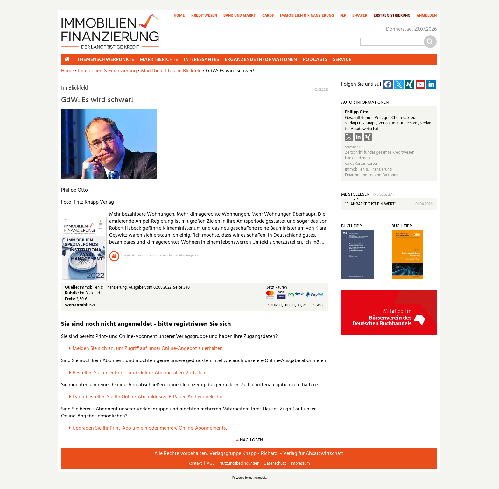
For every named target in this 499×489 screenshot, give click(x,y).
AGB (319, 305)
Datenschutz (275, 463)
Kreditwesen (204, 16)
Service (342, 60)
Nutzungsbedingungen (288, 305)
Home (179, 16)
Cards (268, 16)
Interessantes (201, 60)
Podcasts (315, 60)
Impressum (300, 463)
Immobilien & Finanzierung (307, 16)
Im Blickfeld (189, 71)
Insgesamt (384, 194)
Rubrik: (72, 293)
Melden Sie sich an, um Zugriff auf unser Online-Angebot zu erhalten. (148, 349)
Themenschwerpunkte (105, 60)
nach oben (251, 440)
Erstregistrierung (392, 16)
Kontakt (195, 463)
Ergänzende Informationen (261, 60)
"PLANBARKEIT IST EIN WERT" (370, 204)
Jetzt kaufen (276, 287)
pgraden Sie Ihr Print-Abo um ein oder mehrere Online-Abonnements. (151, 428)
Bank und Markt (239, 16)
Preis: (70, 299)
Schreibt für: (353, 147)
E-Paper (359, 16)
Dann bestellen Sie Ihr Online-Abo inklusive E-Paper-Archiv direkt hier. (149, 397)
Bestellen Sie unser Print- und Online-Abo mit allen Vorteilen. (139, 373)
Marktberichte (156, 71)
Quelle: (72, 287)
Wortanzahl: (76, 305)
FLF (343, 16)
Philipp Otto (356, 112)
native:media (257, 477)
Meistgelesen (355, 194)
